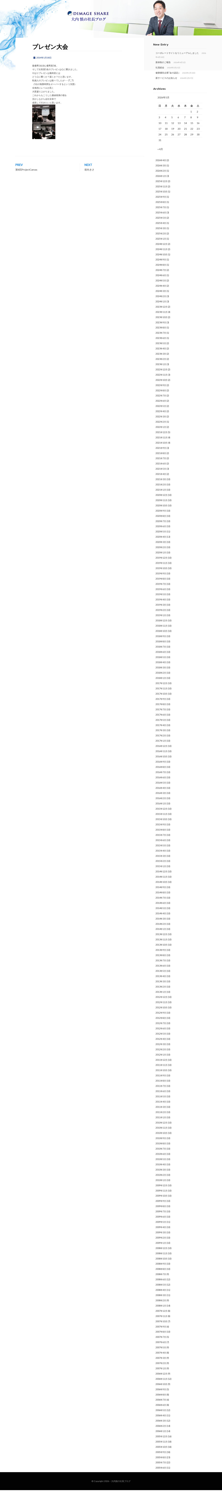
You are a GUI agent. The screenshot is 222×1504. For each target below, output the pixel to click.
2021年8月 (161, 467)
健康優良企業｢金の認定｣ (167, 85)
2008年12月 (161, 1262)
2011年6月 (161, 1105)
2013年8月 (161, 969)
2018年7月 (161, 660)
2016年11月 (161, 765)
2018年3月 (161, 681)
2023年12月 (161, 320)
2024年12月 (161, 258)
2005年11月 (161, 1455)
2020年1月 (161, 566)
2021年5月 (161, 482)
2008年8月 (161, 1283)
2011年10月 (161, 1084)
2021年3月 (161, 493)
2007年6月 (161, 1356)
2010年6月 (161, 1168)
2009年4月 (161, 1241)
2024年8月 (161, 279)
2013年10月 (161, 958)
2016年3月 (161, 807)
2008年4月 (161, 1304)
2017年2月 (161, 749)
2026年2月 (161, 184)
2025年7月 (161, 221)
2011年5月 (161, 1110)
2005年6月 (161, 1481)
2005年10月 (161, 1461)
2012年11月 (161, 1016)
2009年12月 (161, 1199)
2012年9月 (161, 1026)
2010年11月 (161, 1141)
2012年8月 (161, 1032)
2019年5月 (161, 608)
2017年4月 (161, 739)
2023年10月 (161, 331)
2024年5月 (161, 294)
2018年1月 (161, 692)
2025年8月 (161, 216)
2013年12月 (161, 948)
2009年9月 (161, 1215)
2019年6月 (161, 603)
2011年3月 (161, 1121)
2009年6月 (161, 1230)
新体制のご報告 (163, 75)
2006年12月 (161, 1387)
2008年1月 (161, 1319)
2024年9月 (161, 273)
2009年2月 (161, 1251)
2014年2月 (161, 938)
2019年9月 (161, 587)
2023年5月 (161, 357)
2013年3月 (161, 995)
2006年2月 (161, 1440)
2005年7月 (161, 1476)
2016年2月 (161, 812)
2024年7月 (161, 284)
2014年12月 (161, 885)
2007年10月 (161, 1335)
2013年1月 (161, 1005)
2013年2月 (161, 1000)
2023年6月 (161, 352)
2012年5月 (161, 1047)
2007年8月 (161, 1345)
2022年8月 (161, 404)
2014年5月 (161, 922)
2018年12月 (161, 634)
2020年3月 (161, 556)
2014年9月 (161, 901)
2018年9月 (161, 650)
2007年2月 (161, 1377)
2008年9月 (161, 1277)
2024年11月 (161, 263)
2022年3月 (161, 430)
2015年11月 (161, 828)
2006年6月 (161, 1419)
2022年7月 (161, 409)
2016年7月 (161, 786)
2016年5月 (161, 796)
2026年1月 (161, 190)
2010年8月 (161, 1157)
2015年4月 (161, 864)
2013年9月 (161, 964)
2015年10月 (161, 833)
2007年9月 (161, 1340)
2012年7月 (161, 1037)
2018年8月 (161, 655)
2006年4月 (161, 1429)
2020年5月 (161, 545)
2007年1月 (161, 1382)
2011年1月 (161, 1131)
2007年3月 (161, 1372)
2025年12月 (161, 195)
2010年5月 (161, 1173)
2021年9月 (161, 462)
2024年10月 (161, 268)
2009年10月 (161, 1209)
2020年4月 (161, 550)
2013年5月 (161, 985)
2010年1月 (161, 1194)
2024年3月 (161, 305)
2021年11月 (161, 451)
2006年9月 (161, 1403)
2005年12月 (161, 1450)
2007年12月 (161, 1325)
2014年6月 (161, 917)
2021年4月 (161, 488)
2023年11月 (161, 326)
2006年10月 (161, 1398)
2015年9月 (161, 838)
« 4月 (160, 163)
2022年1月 (161, 441)
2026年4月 (161, 174)
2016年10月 (161, 770)
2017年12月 (161, 697)
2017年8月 (161, 718)
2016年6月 (161, 791)
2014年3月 (161, 932)
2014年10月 (161, 896)
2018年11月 (161, 639)
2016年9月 (161, 775)
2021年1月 (161, 503)
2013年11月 (161, 953)
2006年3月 (161, 1434)
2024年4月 (161, 299)
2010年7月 (161, 1162)
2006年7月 (161, 1413)
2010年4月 (161, 1178)
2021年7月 (161, 472)
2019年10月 (161, 582)
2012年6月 (161, 1042)
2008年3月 (161, 1309)
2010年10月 (161, 1147)
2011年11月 (161, 1079)
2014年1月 (161, 943)
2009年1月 (161, 1257)
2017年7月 (161, 723)
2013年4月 (161, 990)
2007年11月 (161, 1330)
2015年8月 (161, 843)
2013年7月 (161, 974)
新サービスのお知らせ (166, 90)
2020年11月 (161, 514)
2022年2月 (161, 435)
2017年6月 (161, 728)
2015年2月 (161, 875)
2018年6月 (161, 666)
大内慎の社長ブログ (121, 1495)
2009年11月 (161, 1204)
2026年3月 (161, 179)
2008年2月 (161, 1314)
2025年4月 (161, 237)
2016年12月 (161, 760)
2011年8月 (161, 1094)
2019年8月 (161, 592)
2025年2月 (161, 247)
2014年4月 (161, 927)
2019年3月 (161, 618)
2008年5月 (161, 1298)
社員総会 (160, 80)
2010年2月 (161, 1189)
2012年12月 (161, 1011)
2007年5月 (161, 1361)
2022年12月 (161, 383)
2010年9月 (161, 1152)
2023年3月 (161, 367)
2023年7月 (161, 347)
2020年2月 (161, 561)
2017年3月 (161, 744)
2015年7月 (161, 849)
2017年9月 (161, 713)
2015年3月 (161, 870)
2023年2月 (161, 373)
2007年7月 (161, 1351)
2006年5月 (161, 1424)
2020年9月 (161, 524)
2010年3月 (161, 1183)
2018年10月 (161, 645)
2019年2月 (161, 624)
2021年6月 (161, 477)
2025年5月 (161, 231)
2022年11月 (161, 388)
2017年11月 (161, 702)
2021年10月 (161, 456)
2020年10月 (161, 519)
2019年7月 (161, 598)
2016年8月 (161, 781)
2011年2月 (161, 1126)
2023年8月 (161, 341)
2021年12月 (161, 446)
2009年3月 (161, 1246)
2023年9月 (161, 336)
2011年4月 (161, 1115)
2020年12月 (161, 509)
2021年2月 (161, 498)
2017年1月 (161, 754)
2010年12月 (161, 1136)
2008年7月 (161, 1288)
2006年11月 (161, 1393)
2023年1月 (161, 378)
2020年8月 (161, 530)
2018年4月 (161, 676)
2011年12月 (161, 1073)
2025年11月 (161, 200)
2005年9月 (161, 1466)
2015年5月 (161, 859)
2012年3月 (161, 1058)
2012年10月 (161, 1021)
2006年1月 (161, 1445)
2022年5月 (161, 420)
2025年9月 (161, 211)
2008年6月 (161, 1293)
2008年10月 (161, 1272)
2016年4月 (161, 802)
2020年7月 (161, 535)
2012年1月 (161, 1068)
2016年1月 (161, 817)
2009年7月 (161, 1225)
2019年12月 (161, 571)
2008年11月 (161, 1267)
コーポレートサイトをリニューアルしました (177, 65)
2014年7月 (161, 911)
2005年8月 (161, 1471)
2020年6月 (161, 540)
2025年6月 (161, 226)
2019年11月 (161, 577)
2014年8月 (161, 906)
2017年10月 (161, 707)
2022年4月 (161, 425)
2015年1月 (161, 880)
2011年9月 (161, 1089)
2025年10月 (161, 205)
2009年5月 (161, 1236)
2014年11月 (161, 890)
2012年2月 (161, 1063)
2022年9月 (161, 399)
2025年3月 (161, 242)
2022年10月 (161, 394)
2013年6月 (161, 979)
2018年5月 (161, 671)
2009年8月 (161, 1220)
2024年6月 (161, 289)
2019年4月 (161, 613)
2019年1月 (161, 629)
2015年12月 (161, 822)
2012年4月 (161, 1053)
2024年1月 (161, 315)
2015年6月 (161, 854)
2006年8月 (161, 1408)
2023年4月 (161, 362)
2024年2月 (161, 310)
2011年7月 (161, 1100)
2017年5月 (161, 734)
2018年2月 (161, 686)
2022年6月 (161, 415)
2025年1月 (161, 252)
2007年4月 (161, 1366)
